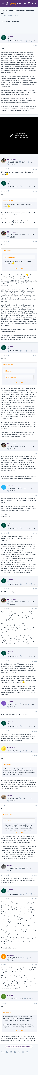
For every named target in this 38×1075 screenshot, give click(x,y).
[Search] (35, 3)
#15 (35, 805)
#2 (36, 169)
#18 (35, 965)
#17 (35, 899)
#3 (36, 191)
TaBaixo (5, 15)
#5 (36, 356)
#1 (36, 45)
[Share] (33, 46)
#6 (36, 453)
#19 (35, 1003)
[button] (3, 3)
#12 (35, 711)
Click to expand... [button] (19, 268)
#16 (35, 875)
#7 (36, 495)
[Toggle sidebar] (32, 3)
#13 (35, 731)
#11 (35, 661)
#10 (35, 609)
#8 (36, 533)
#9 (36, 589)
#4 (36, 242)
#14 (35, 755)
